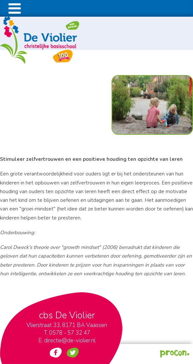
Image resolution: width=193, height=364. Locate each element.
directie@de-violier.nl (69, 340)
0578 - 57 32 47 (69, 333)
